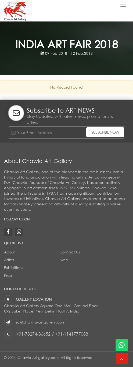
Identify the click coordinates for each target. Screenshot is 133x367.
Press (8, 275)
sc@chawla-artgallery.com (40, 322)
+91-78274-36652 (33, 334)
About (10, 252)
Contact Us (69, 252)
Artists (9, 259)
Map (63, 259)
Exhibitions (13, 267)
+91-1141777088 (72, 334)
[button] (122, 358)
